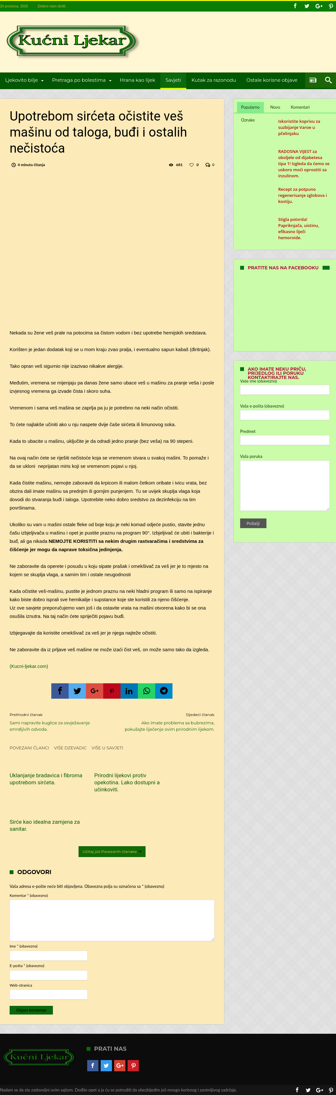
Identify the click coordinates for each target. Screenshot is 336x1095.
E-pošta (27, 926)
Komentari (300, 107)
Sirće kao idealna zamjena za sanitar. (182, 779)
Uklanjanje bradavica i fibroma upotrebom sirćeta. (36, 782)
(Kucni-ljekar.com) (29, 666)
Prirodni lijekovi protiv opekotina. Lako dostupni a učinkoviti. (110, 782)
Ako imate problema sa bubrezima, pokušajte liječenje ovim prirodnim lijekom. (168, 722)
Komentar (29, 856)
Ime (24, 906)
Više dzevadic (70, 747)
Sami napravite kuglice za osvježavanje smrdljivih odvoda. (56, 722)
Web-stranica (21, 945)
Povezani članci (29, 747)
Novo (275, 107)
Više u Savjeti (107, 747)
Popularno (250, 107)
